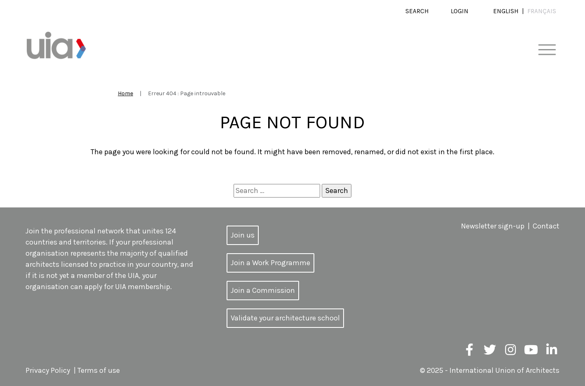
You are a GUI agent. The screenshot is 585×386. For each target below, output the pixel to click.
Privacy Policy (48, 370)
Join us (243, 235)
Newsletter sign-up (492, 226)
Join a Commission (263, 290)
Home (125, 93)
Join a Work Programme (270, 262)
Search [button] (417, 11)
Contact (546, 226)
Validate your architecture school (285, 317)
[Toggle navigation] (546, 50)
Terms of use (98, 370)
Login (459, 11)
